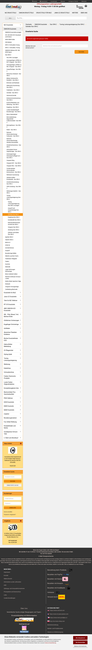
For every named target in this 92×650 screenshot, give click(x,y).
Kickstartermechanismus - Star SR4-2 (14, 99)
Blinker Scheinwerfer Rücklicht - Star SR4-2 (13, 79)
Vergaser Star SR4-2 (13, 227)
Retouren (62, 1)
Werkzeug (7, 364)
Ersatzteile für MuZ (44, 13)
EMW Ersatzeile (9, 406)
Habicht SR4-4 (9, 239)
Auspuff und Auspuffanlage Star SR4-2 (13, 209)
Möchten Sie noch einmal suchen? (30, 47)
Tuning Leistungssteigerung (10, 359)
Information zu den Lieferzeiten (12, 582)
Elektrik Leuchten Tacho (11, 256)
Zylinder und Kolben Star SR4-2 (13, 233)
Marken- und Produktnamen (55, 628)
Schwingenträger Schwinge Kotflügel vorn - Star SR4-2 (14, 155)
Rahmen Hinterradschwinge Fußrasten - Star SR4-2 (13, 134)
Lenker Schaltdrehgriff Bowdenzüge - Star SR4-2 (14, 110)
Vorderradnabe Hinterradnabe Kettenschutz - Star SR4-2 (14, 170)
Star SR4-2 (8, 55)
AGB (5, 585)
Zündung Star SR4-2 (13, 230)
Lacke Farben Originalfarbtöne (9, 383)
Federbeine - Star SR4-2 (13, 90)
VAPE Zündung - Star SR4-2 (14, 187)
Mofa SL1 (8, 242)
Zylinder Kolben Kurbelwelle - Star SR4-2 (13, 178)
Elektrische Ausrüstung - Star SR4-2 (13, 86)
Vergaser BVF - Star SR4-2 (14, 163)
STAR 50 (7, 245)
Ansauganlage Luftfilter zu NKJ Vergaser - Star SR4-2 (14, 65)
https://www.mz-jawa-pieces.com (59, 614)
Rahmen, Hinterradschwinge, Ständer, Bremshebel (12, 140)
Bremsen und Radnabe (13, 83)
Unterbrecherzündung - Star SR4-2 (13, 183)
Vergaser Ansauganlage (12, 286)
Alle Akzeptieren (80, 638)
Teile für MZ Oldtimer (10, 300)
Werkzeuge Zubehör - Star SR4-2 (14, 192)
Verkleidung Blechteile (11, 289)
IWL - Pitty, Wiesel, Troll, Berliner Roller (11, 315)
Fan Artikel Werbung (10, 422)
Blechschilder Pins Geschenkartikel (9, 393)
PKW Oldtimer (8, 398)
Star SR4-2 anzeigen (12, 57)
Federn (7, 261)
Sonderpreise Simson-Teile (11, 433)
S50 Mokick (8, 42)
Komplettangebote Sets (11, 388)
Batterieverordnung (52, 625)
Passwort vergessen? (10, 514)
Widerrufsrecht (8, 578)
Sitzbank (7, 284)
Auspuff (7, 250)
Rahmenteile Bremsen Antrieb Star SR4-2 (14, 223)
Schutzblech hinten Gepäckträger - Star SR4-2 (14, 150)
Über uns (84, 13)
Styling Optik (8, 354)
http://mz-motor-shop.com (57, 621)
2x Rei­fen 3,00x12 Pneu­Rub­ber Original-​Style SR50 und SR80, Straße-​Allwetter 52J (12, 535)
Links (5, 595)
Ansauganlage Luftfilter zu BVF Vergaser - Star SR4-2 (14, 61)
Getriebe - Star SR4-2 (12, 92)
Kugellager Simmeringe (11, 324)
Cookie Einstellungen (9, 598)
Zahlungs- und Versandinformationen (14, 588)
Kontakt (6, 575)
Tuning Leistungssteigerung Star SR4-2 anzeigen (13, 203)
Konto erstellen (8, 512)
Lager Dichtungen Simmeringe (10, 270)
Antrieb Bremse (9, 248)
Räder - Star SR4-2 (12, 129)
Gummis (7, 264)
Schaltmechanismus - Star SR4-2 (14, 146)
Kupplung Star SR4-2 (13, 217)
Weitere (75, 13)
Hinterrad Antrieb (11, 95)
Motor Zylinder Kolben (11, 274)
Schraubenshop (9, 372)
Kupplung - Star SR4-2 (13, 107)
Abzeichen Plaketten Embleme (10, 333)
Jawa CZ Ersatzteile (61, 13)
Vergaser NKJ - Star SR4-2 (14, 165)
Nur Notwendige (80, 642)
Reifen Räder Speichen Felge (13, 281)
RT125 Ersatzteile (9, 304)
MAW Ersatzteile (9, 410)
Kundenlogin (53, 1)
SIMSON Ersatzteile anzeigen (13, 32)
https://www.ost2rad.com (57, 610)
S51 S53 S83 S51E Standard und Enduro (13, 36)
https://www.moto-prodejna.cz (58, 617)
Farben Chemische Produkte (10, 377)
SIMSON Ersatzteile (26, 13)
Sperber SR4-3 (9, 237)
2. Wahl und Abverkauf (11, 438)
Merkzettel (83, 1)
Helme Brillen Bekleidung (8, 345)
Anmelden (12, 507)
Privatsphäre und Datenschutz (12, 591)
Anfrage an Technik (73, 1)
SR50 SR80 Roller (10, 39)
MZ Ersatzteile (10, 13)
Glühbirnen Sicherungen (11, 320)
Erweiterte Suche (12, 485)
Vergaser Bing (10, 160)
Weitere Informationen (80, 646)
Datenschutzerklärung (50, 643)
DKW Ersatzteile (9, 402)
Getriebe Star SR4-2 (13, 214)
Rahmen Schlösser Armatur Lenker (12, 277)
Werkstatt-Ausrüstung (13, 175)
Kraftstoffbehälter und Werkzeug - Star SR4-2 (13, 103)
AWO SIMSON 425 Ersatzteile (9, 309)
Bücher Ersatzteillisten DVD (11, 339)
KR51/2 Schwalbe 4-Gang (12, 45)
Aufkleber (7, 328)
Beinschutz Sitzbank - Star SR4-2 (14, 74)
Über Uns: (24, 608)
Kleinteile (7, 267)
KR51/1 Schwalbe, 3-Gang (12, 47)
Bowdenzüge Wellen (10, 253)
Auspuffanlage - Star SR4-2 (14, 70)
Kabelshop (7, 368)
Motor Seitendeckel (12, 114)
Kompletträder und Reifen (10, 427)
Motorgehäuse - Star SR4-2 (14, 126)
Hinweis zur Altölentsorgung (55, 632)
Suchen (34, 1)
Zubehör (6, 414)
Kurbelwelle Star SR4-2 (14, 220)
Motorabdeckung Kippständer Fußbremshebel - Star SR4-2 (14, 119)
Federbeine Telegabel (11, 258)
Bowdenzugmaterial (10, 418)
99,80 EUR (13, 466)
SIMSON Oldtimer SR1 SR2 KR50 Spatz (12, 51)
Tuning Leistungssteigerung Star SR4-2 (14, 197)
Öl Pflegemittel (8, 350)
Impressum (7, 572)
